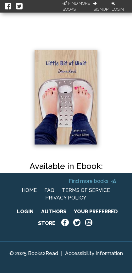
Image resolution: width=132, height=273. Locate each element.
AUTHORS (53, 212)
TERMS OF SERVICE (86, 190)
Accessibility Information (94, 253)
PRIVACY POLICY (65, 198)
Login (118, 6)
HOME (29, 190)
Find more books (92, 181)
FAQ (49, 190)
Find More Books (76, 6)
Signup (100, 6)
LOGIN (25, 212)
